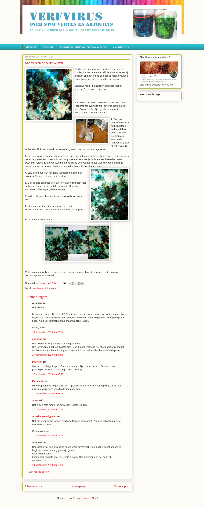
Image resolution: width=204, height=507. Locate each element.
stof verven (50, 288)
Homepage (79, 486)
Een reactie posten (39, 471)
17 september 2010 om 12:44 (47, 435)
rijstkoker (38, 288)
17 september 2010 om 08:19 (47, 374)
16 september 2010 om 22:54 (47, 332)
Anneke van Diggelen (44, 416)
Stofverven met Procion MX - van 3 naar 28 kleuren (83, 47)
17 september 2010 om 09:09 (47, 393)
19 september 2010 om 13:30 (47, 465)
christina (37, 339)
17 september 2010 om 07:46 (47, 354)
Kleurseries (48, 47)
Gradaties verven (121, 47)
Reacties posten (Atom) (85, 498)
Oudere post (122, 486)
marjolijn (37, 361)
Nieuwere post (34, 486)
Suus (35, 400)
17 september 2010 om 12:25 (47, 409)
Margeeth (37, 381)
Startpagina (31, 47)
